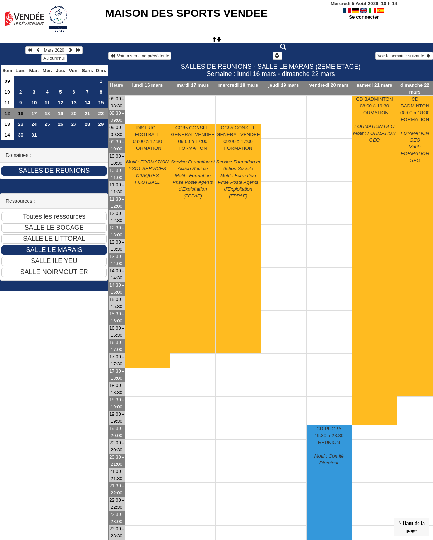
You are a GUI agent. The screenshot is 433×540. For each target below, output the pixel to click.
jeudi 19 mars (283, 85)
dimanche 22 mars (414, 88)
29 (101, 124)
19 (60, 113)
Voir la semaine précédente (139, 55)
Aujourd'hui (54, 58)
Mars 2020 (54, 50)
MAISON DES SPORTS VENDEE (186, 13)
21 (87, 113)
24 (34, 124)
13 (74, 102)
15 (101, 102)
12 (60, 102)
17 (34, 113)
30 (20, 135)
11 (7, 102)
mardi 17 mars (193, 85)
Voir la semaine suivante (404, 55)
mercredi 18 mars (238, 85)
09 (7, 81)
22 (101, 113)
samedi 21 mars (374, 85)
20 (74, 113)
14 (87, 102)
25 (47, 124)
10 (7, 92)
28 (87, 124)
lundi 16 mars (147, 85)
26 (60, 124)
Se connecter (364, 17)
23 (20, 124)
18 (47, 113)
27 (74, 124)
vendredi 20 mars (329, 85)
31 (34, 135)
